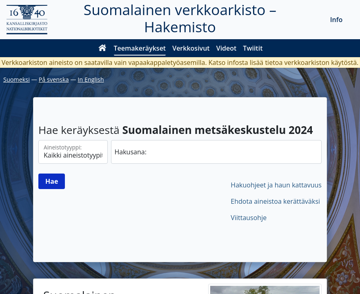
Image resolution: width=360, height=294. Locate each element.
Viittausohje (249, 217)
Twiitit (252, 48)
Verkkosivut (190, 48)
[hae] (216, 152)
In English (91, 79)
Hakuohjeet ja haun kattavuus (276, 184)
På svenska (54, 79)
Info (336, 19)
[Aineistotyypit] (73, 152)
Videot (226, 48)
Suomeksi (16, 79)
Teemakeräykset (140, 48)
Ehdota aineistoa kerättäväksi (275, 201)
